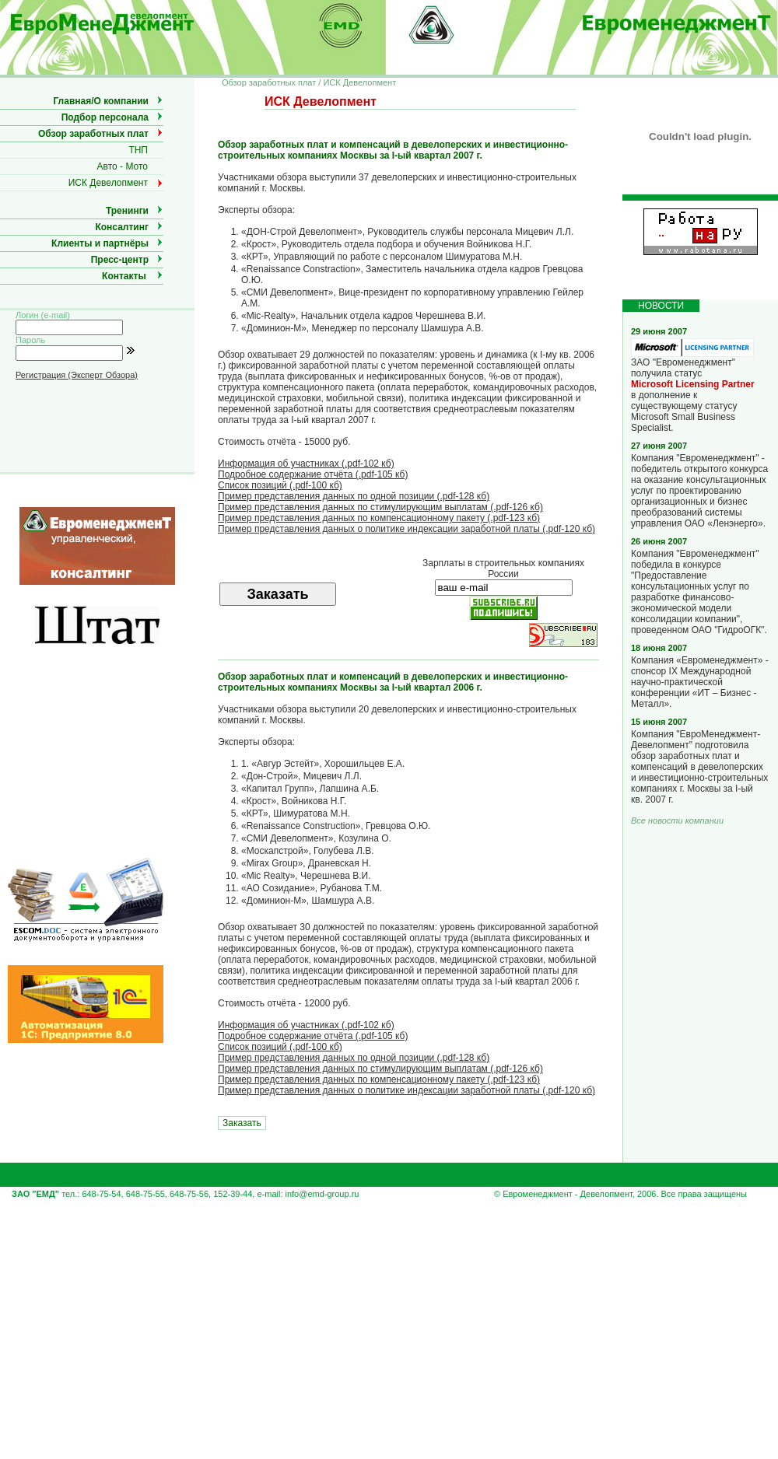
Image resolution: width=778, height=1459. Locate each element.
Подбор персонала (105, 117)
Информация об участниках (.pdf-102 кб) (306, 463)
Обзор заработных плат (93, 133)
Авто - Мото (122, 166)
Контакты (124, 276)
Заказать (242, 1123)
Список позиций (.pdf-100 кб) (280, 485)
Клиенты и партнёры (100, 243)
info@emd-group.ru (322, 1193)
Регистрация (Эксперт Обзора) (77, 375)
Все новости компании (677, 820)
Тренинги (127, 210)
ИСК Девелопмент (108, 182)
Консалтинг (122, 227)
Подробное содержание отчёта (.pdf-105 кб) (313, 474)
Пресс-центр (120, 259)
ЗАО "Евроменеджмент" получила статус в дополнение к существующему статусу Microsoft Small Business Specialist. (693, 390)
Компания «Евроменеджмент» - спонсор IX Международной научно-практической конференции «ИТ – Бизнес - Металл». (700, 682)
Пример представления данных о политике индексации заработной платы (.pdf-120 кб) (406, 528)
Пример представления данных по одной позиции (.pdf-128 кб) (353, 496)
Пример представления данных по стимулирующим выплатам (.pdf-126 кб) (380, 507)
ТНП (138, 150)
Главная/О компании (101, 101)
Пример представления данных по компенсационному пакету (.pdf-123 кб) (379, 518)
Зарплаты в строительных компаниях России (503, 568)
